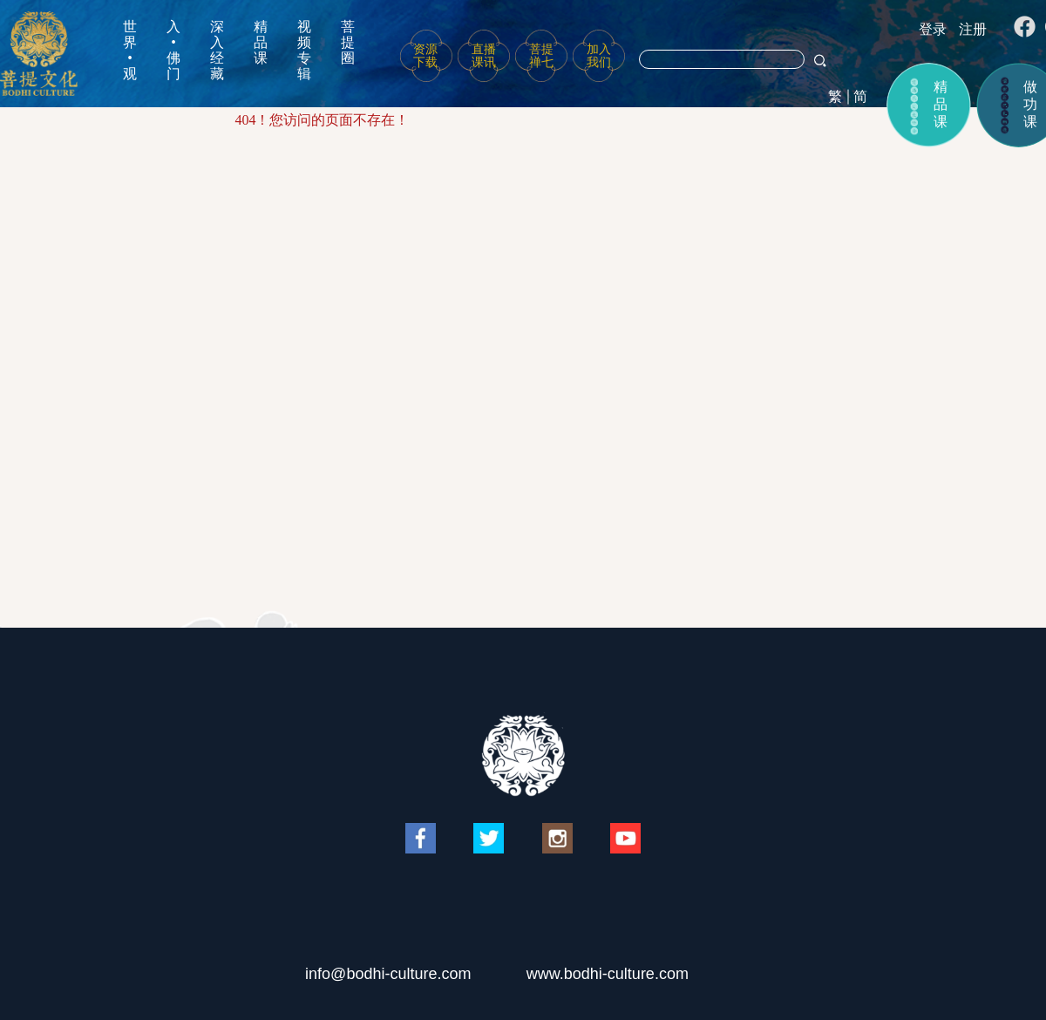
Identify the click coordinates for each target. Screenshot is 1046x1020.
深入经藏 (217, 50)
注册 (973, 29)
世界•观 (130, 50)
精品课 (261, 42)
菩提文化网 (39, 53)
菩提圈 (348, 42)
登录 (933, 29)
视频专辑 (304, 50)
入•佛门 (173, 50)
